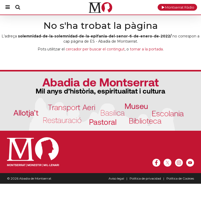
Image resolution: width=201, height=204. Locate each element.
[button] (177, 7)
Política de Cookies (180, 178)
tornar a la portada (146, 49)
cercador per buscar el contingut (95, 49)
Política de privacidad (145, 178)
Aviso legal (116, 178)
